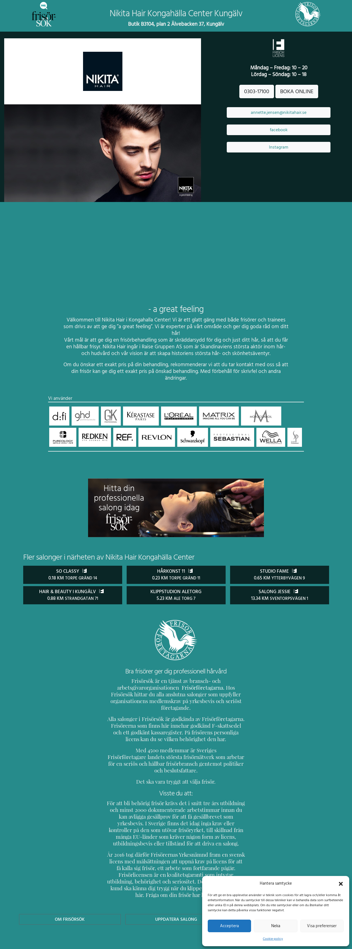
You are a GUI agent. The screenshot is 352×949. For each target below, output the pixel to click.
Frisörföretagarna (188, 687)
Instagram (278, 147)
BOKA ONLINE (297, 91)
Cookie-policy (273, 938)
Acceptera (229, 925)
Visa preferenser (322, 925)
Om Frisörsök (69, 892)
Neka (275, 925)
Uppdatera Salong (175, 892)
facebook (279, 129)
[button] (341, 883)
